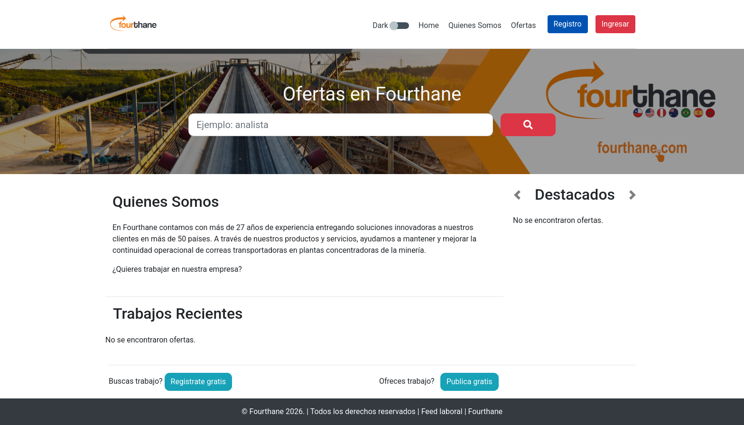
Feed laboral (442, 411)
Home (428, 25)
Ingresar (615, 23)
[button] (517, 268)
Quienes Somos (475, 25)
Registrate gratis (198, 381)
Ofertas (523, 25)
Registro (568, 23)
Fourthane (266, 411)
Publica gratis (469, 381)
